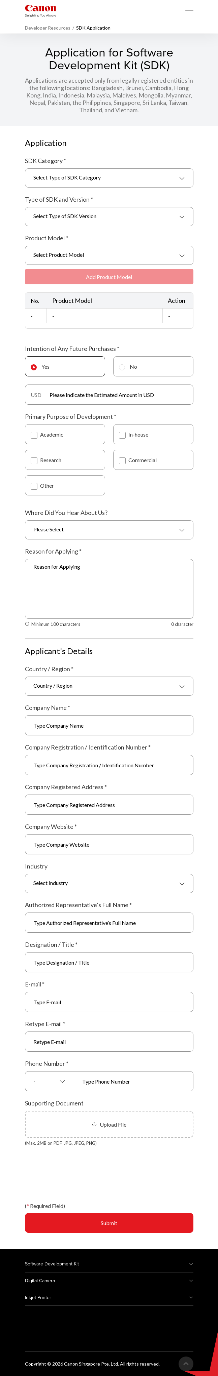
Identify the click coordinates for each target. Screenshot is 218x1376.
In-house (133, 434)
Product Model (46, 238)
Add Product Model (109, 277)
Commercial (138, 460)
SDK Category (45, 160)
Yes (40, 366)
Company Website (51, 826)
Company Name (47, 707)
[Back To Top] (186, 1364)
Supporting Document (54, 1103)
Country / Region (49, 669)
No (128, 366)
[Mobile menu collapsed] (189, 11)
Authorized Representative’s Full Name (78, 904)
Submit (109, 1223)
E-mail (34, 984)
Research (46, 460)
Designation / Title (51, 944)
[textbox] (109, 178)
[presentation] (76, 1179)
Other (42, 485)
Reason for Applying (53, 551)
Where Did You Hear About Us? (66, 512)
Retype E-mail (45, 1023)
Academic (47, 434)
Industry (36, 866)
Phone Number (46, 1063)
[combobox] (109, 178)
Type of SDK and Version (59, 199)
